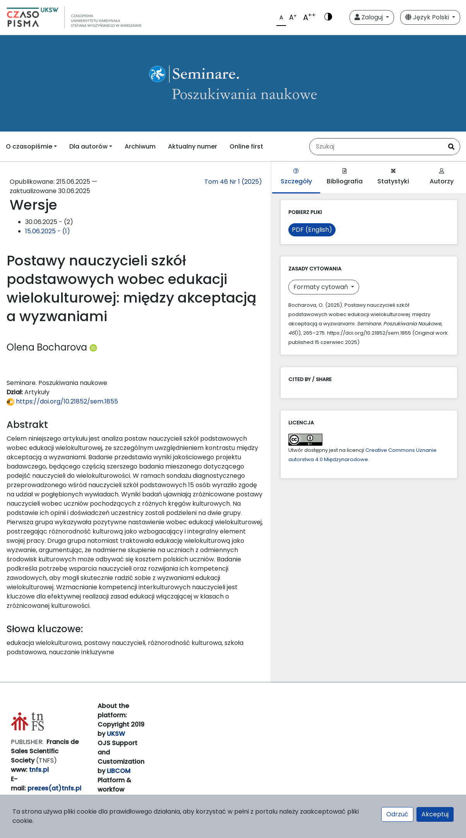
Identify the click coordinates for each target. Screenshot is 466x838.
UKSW (116, 733)
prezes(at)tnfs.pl (54, 788)
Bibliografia (345, 177)
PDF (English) (312, 229)
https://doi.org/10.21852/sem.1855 (62, 401)
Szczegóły (296, 177)
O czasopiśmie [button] (29, 146)
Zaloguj (369, 17)
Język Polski (428, 17)
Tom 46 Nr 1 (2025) (233, 181)
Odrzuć (397, 814)
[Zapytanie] (376, 146)
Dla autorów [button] (88, 146)
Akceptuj (435, 814)
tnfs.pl (39, 769)
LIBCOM (118, 770)
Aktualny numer (192, 146)
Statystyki (393, 177)
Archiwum (140, 146)
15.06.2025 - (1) (47, 231)
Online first (246, 146)
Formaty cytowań (321, 286)
